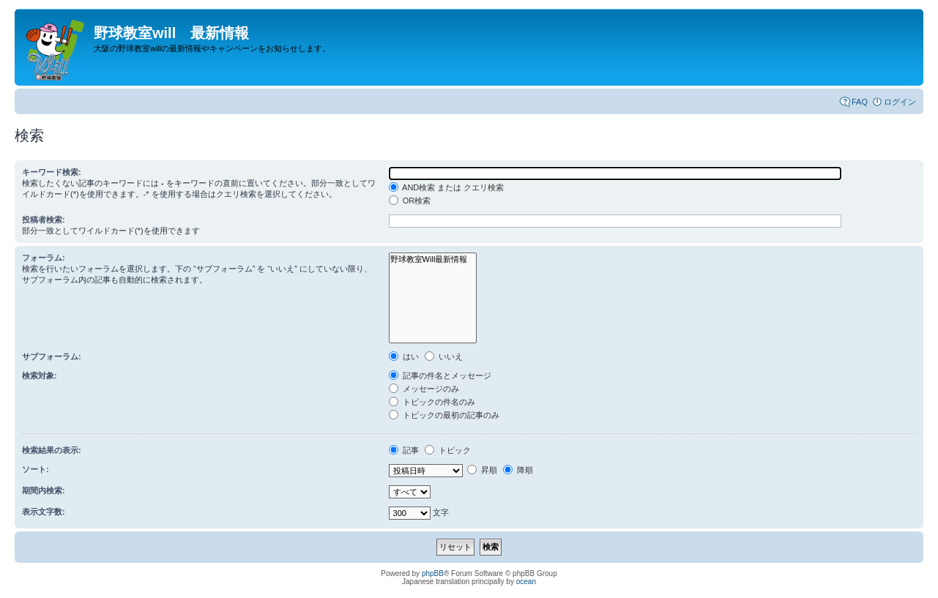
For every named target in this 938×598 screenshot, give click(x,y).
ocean (526, 582)
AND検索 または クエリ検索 (447, 187)
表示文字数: (43, 511)
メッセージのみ (424, 388)
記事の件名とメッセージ (440, 375)
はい (404, 356)
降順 (518, 470)
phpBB (433, 573)
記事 (404, 450)
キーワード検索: (51, 172)
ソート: (35, 469)
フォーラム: (43, 257)
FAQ (860, 101)
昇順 (482, 470)
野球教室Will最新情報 (433, 259)
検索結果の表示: (51, 450)
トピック (448, 450)
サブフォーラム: (51, 356)
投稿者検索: (43, 219)
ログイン (900, 101)
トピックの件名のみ (432, 401)
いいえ (444, 356)
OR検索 (410, 200)
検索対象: (39, 375)
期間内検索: (43, 490)
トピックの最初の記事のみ (444, 415)
